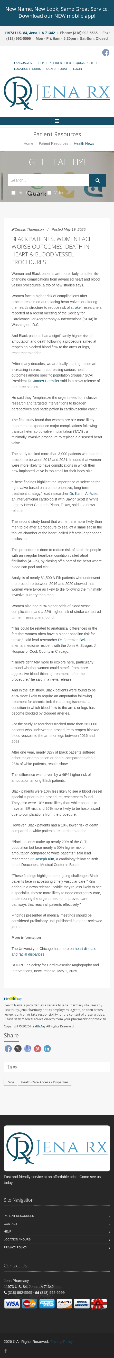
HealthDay (37, 1026)
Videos (57, 192)
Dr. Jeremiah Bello (72, 640)
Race (10, 1082)
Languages (23, 62)
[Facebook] (105, 52)
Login (77, 68)
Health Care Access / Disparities (45, 1082)
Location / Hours (27, 68)
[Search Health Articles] (48, 180)
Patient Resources (53, 143)
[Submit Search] (97, 180)
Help (40, 62)
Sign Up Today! (57, 68)
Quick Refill (85, 62)
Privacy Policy (15, 1247)
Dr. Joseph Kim (42, 859)
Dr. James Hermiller (43, 381)
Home (28, 143)
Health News (26, 192)
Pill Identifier (60, 62)
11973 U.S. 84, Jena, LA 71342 (29, 33)
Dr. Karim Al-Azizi (83, 494)
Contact (10, 1223)
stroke (76, 307)
